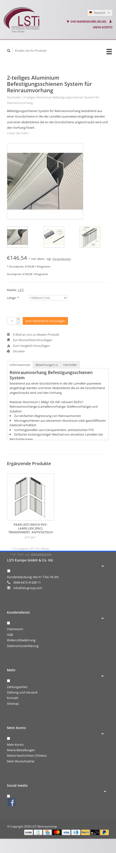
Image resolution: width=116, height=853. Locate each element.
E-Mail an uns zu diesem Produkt (33, 334)
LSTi (21, 290)
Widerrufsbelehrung (21, 640)
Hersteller (70, 365)
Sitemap (13, 703)
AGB (10, 634)
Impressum (15, 629)
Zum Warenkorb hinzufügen (45, 321)
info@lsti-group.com (27, 588)
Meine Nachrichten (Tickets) (26, 755)
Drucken (16, 351)
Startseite (14, 97)
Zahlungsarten (17, 687)
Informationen (20, 365)
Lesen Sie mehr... (19, 133)
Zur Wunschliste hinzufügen (29, 340)
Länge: (13, 298)
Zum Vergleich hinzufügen (28, 346)
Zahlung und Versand (22, 692)
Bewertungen (46, 365)
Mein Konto (15, 744)
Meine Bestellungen (21, 750)
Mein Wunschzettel (20, 761)
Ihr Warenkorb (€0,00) (87, 21)
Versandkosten (61, 259)
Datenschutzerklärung (23, 646)
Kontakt (12, 698)
